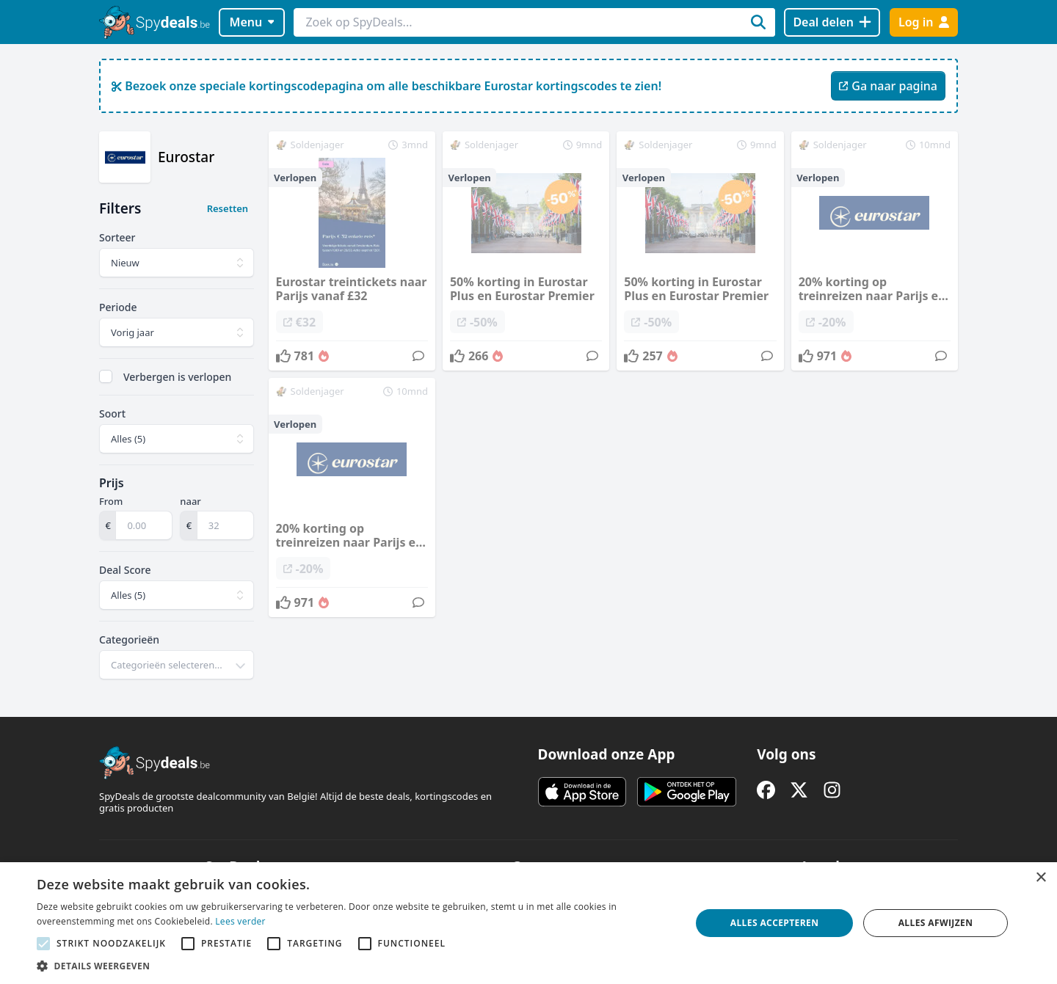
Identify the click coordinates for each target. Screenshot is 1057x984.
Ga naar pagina (888, 86)
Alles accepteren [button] (774, 922)
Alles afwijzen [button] (935, 922)
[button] (354, 965)
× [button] (1040, 877)
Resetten (227, 208)
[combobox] (176, 664)
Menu (252, 22)
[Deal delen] (832, 22)
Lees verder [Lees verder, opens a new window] (240, 921)
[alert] (528, 923)
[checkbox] (105, 376)
